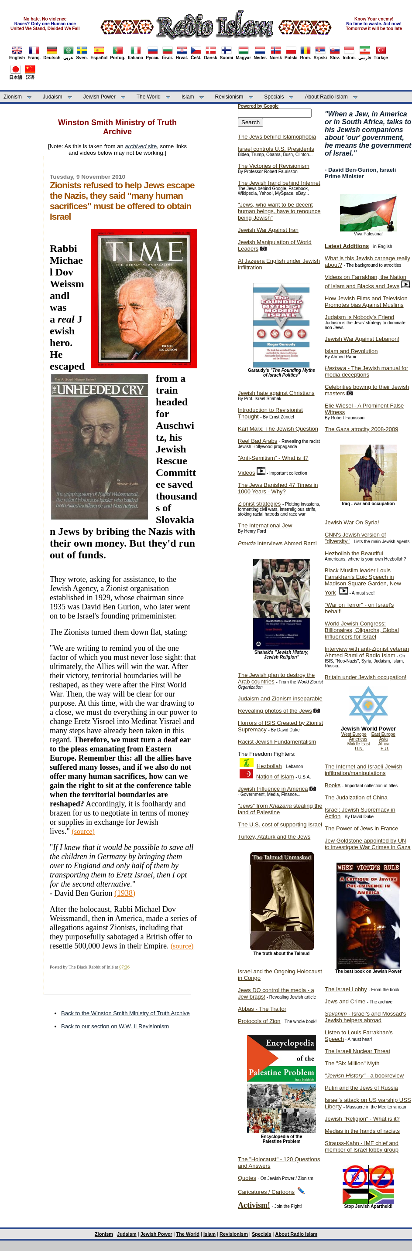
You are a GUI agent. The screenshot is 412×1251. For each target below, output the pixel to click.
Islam (188, 97)
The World (149, 97)
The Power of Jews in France (361, 828)
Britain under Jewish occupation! (365, 677)
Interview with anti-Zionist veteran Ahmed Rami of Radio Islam (367, 652)
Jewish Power (99, 97)
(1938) (124, 893)
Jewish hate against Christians (276, 393)
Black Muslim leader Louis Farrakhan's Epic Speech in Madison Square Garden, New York (363, 581)
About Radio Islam (326, 97)
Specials (274, 97)
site (141, 146)
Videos (246, 472)
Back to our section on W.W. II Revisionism (115, 1026)
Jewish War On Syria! (352, 522)
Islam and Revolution (351, 351)
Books (332, 785)
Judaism (52, 97)
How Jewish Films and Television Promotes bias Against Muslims (366, 301)
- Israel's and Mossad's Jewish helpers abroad (365, 1016)
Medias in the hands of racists (362, 1131)
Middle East (358, 743)
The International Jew (265, 525)
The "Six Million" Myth (352, 1063)
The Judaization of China (356, 797)
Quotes (247, 1178)
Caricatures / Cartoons (266, 1192)
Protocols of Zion (259, 1021)
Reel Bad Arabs (257, 441)
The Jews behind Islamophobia (277, 136)
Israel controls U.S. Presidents (276, 149)
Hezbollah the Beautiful (354, 553)
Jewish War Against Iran (268, 230)
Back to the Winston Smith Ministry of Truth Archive (125, 1013)
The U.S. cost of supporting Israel (280, 824)
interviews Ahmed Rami (277, 543)
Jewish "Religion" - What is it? (362, 1118)
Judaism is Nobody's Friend (359, 317)
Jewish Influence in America (273, 788)
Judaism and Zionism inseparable (280, 698)
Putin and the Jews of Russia (361, 1087)
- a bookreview (364, 1075)
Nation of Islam (275, 776)
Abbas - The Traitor (262, 1009)
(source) (182, 946)
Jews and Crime (345, 1001)
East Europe (383, 734)
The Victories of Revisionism (273, 166)
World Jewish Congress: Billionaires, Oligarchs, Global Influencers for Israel (362, 630)
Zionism (12, 97)
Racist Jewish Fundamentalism (277, 741)
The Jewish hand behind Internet (279, 183)
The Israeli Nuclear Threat (357, 1051)
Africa (384, 743)
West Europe (354, 734)
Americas (358, 739)
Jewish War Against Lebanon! (362, 339)
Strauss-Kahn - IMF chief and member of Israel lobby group (361, 1146)
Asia (383, 739)
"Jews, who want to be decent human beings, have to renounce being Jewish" (279, 211)
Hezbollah (269, 766)
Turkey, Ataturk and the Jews (274, 836)
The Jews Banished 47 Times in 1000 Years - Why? (278, 488)
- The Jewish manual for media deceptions (366, 371)
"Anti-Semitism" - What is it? (273, 458)
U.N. (359, 748)
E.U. (385, 748)
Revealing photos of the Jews (275, 710)
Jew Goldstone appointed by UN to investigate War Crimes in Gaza (368, 843)
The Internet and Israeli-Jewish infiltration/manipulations (363, 769)
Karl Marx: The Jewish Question (278, 428)
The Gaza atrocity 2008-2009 (361, 429)
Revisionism (229, 97)
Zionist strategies (259, 503)
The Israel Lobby (346, 989)
